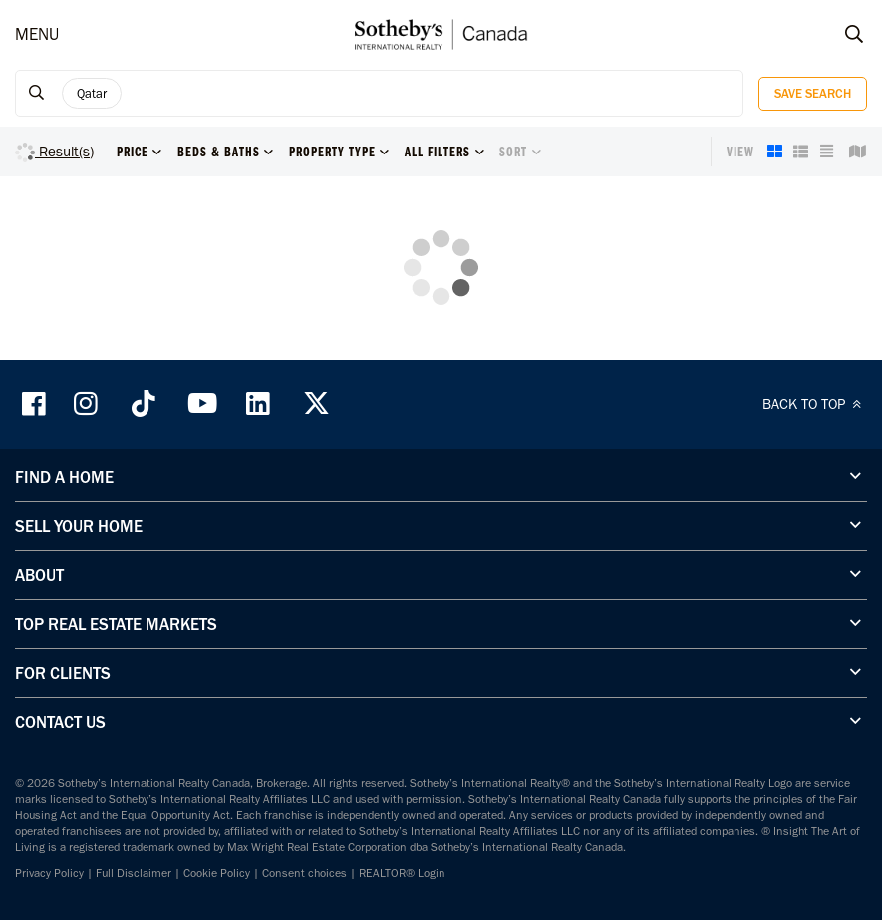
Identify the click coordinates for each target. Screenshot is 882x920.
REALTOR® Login (402, 873)
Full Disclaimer (133, 873)
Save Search (812, 93)
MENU (37, 34)
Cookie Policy (216, 873)
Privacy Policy (49, 873)
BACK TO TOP (814, 404)
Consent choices (304, 873)
